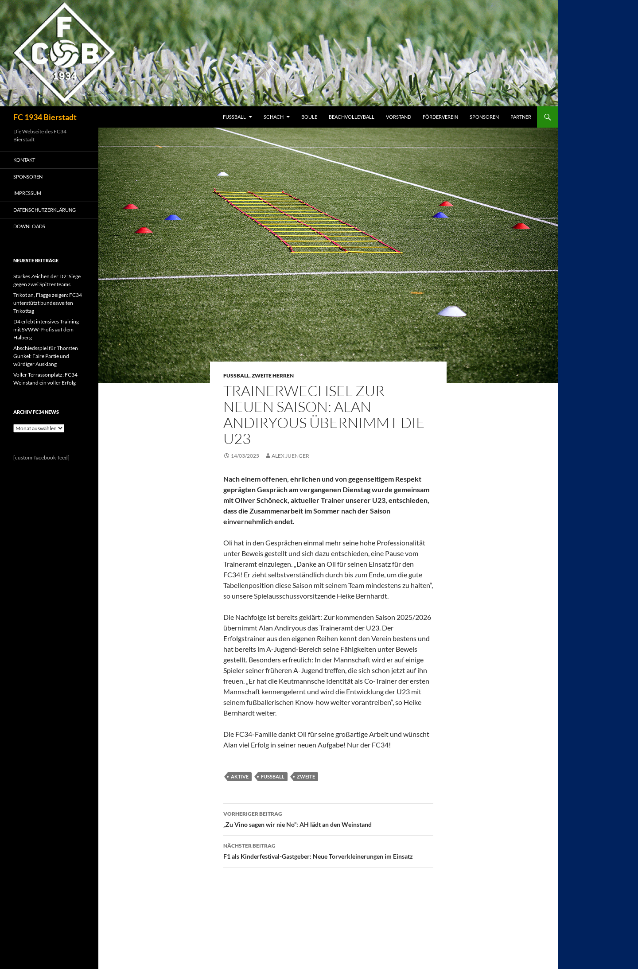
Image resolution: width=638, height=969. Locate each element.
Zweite (306, 776)
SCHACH (274, 117)
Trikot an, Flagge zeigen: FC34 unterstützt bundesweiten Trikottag (47, 303)
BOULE (309, 117)
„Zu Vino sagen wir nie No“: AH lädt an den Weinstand (328, 818)
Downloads (29, 226)
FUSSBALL (234, 117)
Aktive (240, 776)
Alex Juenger (290, 455)
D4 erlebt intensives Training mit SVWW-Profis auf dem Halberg (46, 329)
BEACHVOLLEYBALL (351, 117)
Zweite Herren (273, 375)
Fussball (236, 375)
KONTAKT (24, 160)
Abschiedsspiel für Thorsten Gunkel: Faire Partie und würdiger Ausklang (45, 356)
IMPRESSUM (27, 193)
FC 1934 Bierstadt (45, 117)
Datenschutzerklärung (44, 210)
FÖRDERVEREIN (440, 117)
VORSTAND (398, 117)
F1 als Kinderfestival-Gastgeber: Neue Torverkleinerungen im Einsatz (328, 850)
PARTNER (520, 117)
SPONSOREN (484, 117)
